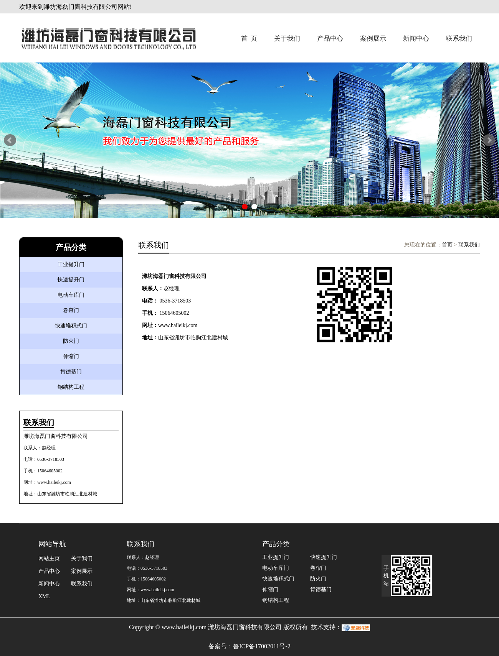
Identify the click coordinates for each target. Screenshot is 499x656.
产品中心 (330, 38)
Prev (10, 140)
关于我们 (287, 38)
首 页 (249, 38)
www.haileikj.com (54, 482)
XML (44, 596)
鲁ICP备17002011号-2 (262, 646)
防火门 (71, 341)
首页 (447, 245)
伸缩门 (71, 356)
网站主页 (49, 558)
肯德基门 (71, 372)
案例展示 (373, 38)
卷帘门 (71, 310)
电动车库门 (71, 295)
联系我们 (459, 38)
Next (489, 140)
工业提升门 (71, 264)
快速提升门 (71, 280)
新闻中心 (416, 38)
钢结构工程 (71, 387)
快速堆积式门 (71, 326)
